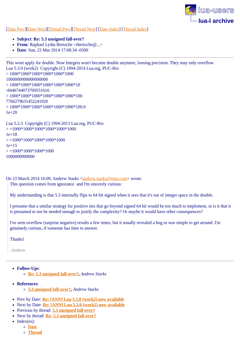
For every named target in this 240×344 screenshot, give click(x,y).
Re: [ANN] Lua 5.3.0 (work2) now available (83, 299)
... (98, 44)
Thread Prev (60, 29)
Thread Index (135, 29)
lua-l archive (216, 20)
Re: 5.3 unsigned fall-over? (53, 274)
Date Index (109, 29)
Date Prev (16, 29)
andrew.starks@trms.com (104, 178)
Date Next (37, 29)
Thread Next (85, 29)
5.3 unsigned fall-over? (49, 289)
